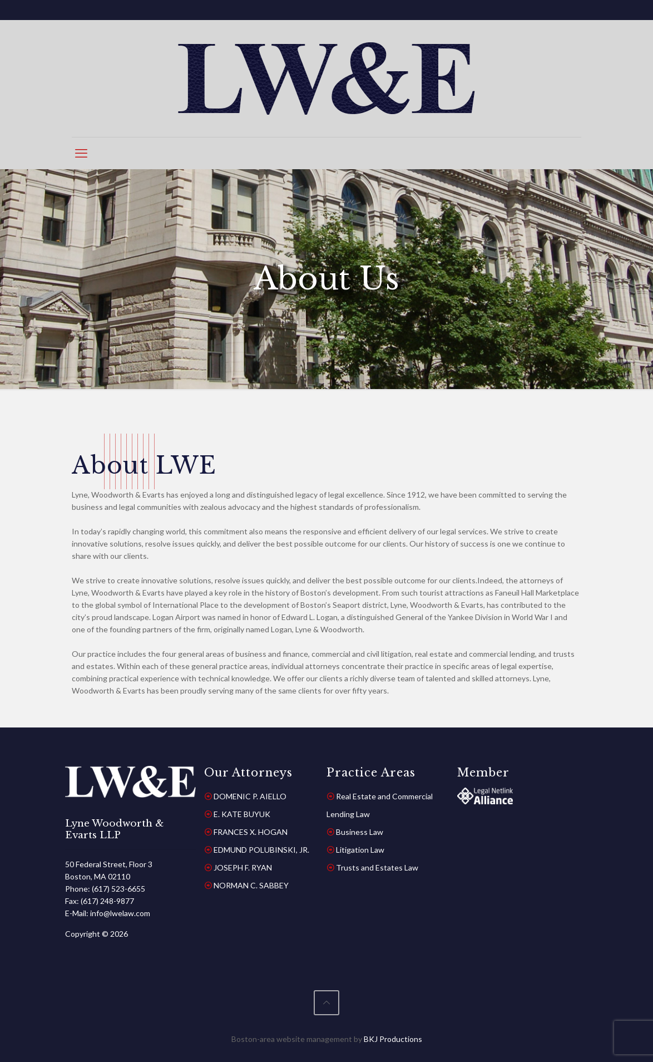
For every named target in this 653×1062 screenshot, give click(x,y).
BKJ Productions (393, 1039)
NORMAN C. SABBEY (251, 885)
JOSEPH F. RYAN (243, 867)
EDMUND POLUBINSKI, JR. (261, 849)
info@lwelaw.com (120, 913)
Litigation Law (360, 849)
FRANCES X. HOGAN (251, 832)
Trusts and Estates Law (377, 867)
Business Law (359, 832)
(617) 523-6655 (118, 888)
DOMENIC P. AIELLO (250, 796)
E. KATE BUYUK (242, 814)
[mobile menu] (81, 153)
